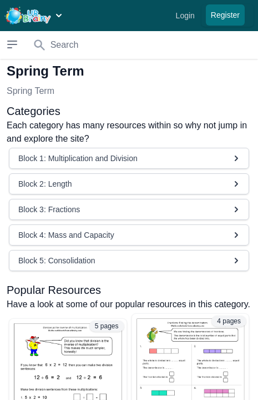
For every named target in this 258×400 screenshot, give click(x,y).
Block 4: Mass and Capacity (130, 235)
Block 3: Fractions (130, 209)
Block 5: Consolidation (130, 260)
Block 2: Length (130, 183)
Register (225, 15)
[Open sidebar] (12, 44)
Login (185, 15)
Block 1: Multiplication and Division (130, 158)
